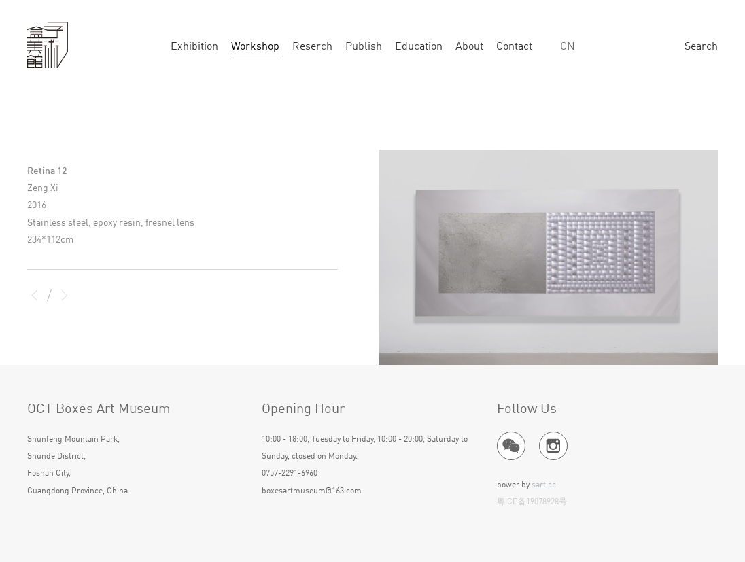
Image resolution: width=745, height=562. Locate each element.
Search (701, 46)
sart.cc (544, 485)
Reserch (312, 46)
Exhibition (194, 46)
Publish (363, 46)
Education (419, 46)
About (469, 46)
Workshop (255, 46)
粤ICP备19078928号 (532, 502)
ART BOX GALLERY (47, 45)
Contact (514, 46)
